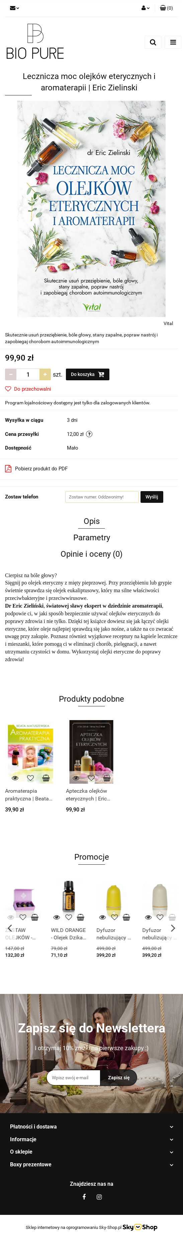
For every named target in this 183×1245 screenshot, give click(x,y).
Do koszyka (87, 374)
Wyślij (152, 496)
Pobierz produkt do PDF (36, 468)
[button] (166, 8)
